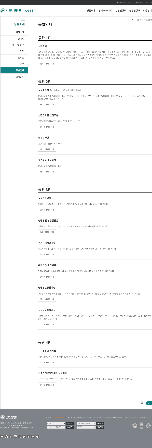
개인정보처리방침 (59, 417)
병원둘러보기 (139, 3)
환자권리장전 (47, 417)
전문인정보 (134, 10)
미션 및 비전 (18, 45)
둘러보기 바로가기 (47, 63)
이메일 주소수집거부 (131, 417)
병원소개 (91, 10)
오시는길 (20, 76)
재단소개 (20, 32)
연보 (22, 64)
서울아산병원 (121, 3)
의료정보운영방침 (79, 417)
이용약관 (69, 417)
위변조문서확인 (118, 417)
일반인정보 (120, 10)
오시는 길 (149, 3)
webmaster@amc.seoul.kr (15, 425)
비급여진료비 (91, 417)
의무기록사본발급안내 (104, 417)
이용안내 (147, 10)
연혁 (22, 51)
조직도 (21, 57)
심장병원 (29, 10)
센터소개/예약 (105, 10)
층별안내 (149, 19)
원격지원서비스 (144, 417)
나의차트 (130, 3)
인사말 (21, 38)
